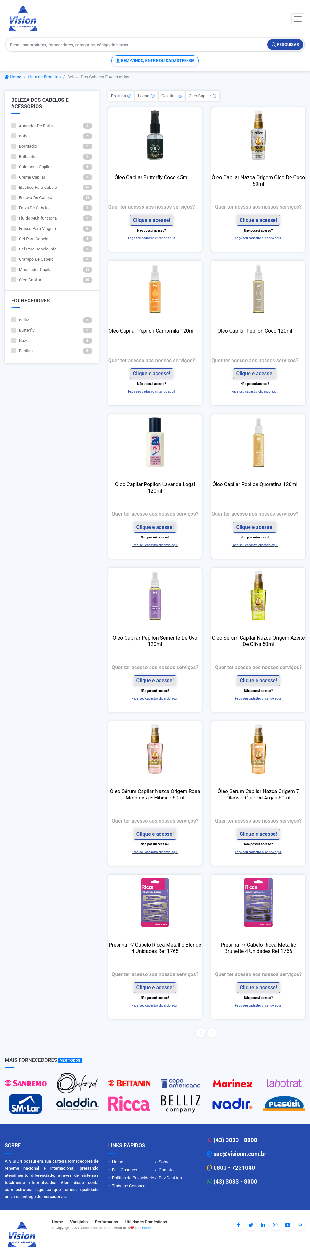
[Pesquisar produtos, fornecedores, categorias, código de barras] (137, 44)
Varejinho (79, 1221)
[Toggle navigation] (297, 18)
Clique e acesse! (151, 220)
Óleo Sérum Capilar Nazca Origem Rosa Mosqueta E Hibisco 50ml (155, 794)
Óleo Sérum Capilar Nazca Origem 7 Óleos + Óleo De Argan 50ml (258, 794)
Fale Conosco (124, 1169)
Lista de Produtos (44, 76)
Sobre (164, 1161)
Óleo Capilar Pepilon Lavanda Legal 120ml (155, 487)
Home (13, 76)
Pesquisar (285, 44)
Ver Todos (70, 1060)
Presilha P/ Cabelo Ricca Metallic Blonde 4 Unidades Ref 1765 (155, 948)
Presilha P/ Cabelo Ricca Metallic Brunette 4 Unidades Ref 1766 (258, 948)
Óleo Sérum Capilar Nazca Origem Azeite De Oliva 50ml (258, 641)
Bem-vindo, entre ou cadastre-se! (155, 60)
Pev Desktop (170, 1177)
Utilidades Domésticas (146, 1221)
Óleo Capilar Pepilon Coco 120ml (254, 331)
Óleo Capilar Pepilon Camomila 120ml (152, 331)
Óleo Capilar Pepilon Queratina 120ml (254, 484)
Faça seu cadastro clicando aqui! (151, 238)
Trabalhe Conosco (129, 1186)
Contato (166, 1169)
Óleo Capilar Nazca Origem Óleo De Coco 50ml (258, 180)
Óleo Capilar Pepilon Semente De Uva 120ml (155, 641)
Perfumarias (106, 1221)
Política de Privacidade (133, 1177)
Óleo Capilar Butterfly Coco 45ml (152, 177)
